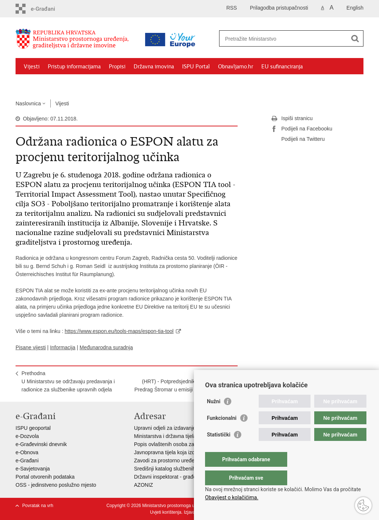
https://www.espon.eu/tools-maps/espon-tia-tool (119, 331)
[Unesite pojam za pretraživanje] (283, 39)
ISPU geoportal (33, 428)
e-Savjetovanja (33, 469)
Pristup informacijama (74, 66)
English (354, 8)
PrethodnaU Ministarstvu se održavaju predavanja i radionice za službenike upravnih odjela (68, 381)
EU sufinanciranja (282, 66)
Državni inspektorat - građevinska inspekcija (184, 477)
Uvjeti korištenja (165, 512)
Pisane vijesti (31, 347)
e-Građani (27, 460)
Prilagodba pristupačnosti (279, 8)
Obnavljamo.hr (235, 66)
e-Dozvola (27, 436)
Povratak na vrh (37, 505)
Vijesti (32, 66)
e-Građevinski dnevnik (41, 444)
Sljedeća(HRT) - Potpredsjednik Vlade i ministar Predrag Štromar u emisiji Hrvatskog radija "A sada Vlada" (183, 385)
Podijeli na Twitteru (298, 139)
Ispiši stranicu (292, 118)
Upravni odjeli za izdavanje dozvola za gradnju (187, 428)
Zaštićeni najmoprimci (50, 83)
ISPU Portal (196, 66)
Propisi (117, 66)
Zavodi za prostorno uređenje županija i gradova (189, 460)
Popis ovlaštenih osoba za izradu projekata (183, 444)
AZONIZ (143, 485)
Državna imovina (154, 66)
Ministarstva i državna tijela (165, 436)
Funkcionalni (222, 433)
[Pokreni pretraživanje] (355, 38)
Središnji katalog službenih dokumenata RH (184, 469)
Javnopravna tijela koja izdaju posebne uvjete (186, 452)
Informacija (62, 347)
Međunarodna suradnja (106, 347)
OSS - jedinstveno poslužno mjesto (56, 485)
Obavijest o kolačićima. (231, 497)
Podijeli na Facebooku (301, 129)
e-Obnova (27, 452)
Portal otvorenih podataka (45, 477)
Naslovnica (28, 103)
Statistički (218, 449)
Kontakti (95, 83)
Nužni (213, 416)
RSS (231, 8)
